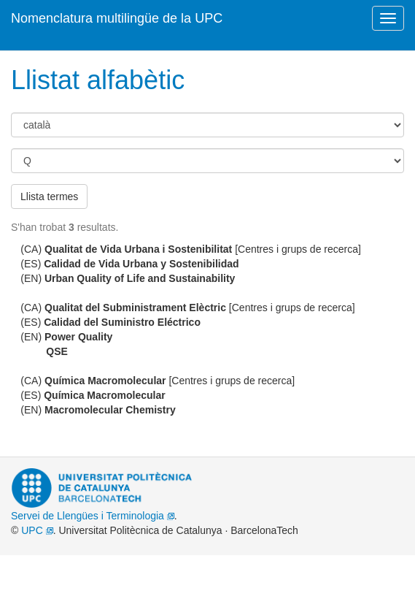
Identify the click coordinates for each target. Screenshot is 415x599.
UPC (37, 530)
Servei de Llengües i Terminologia (92, 516)
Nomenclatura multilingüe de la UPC (116, 18)
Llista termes (49, 196)
